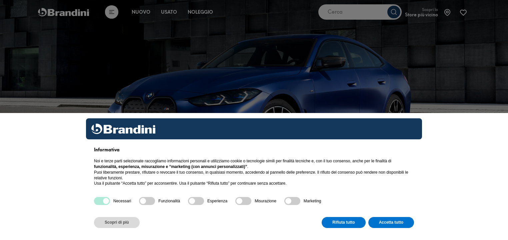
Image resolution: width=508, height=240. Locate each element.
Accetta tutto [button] (391, 222)
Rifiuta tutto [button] (343, 222)
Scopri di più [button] (117, 222)
